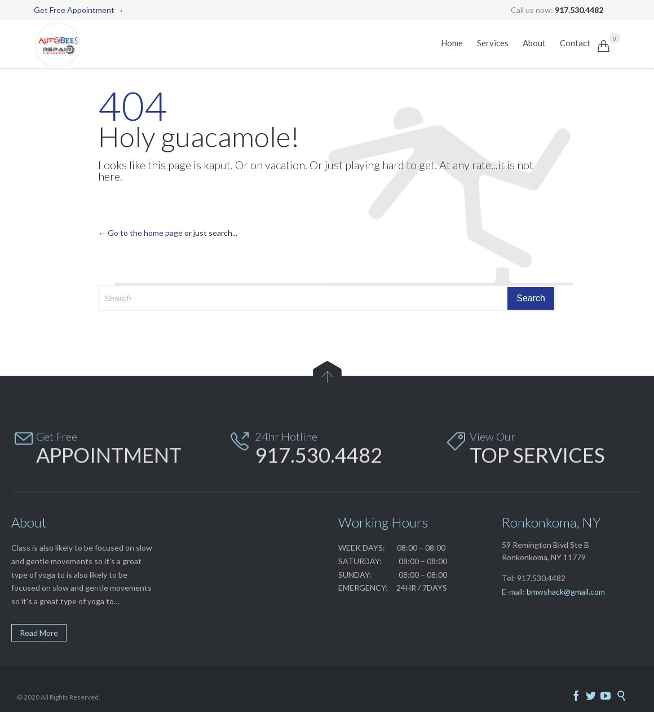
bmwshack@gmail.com (566, 591)
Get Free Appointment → (79, 10)
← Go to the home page (140, 233)
